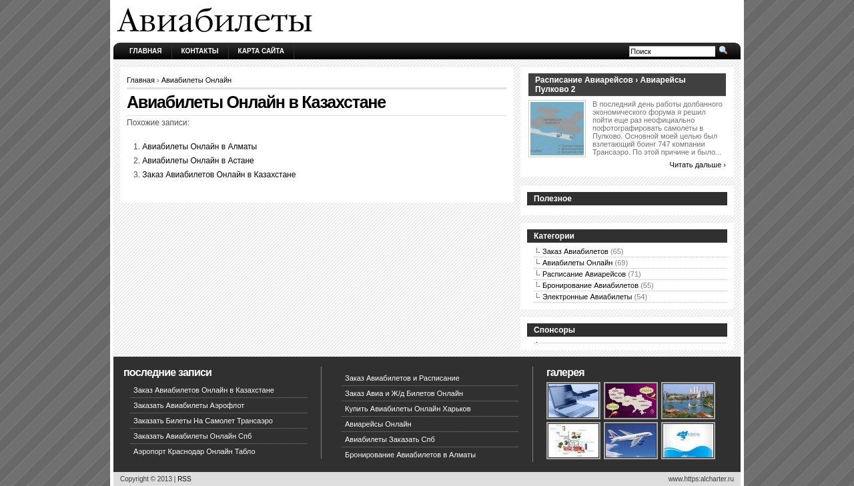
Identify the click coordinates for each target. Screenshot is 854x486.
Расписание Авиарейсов (584, 274)
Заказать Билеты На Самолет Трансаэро (203, 421)
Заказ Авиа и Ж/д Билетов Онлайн (404, 393)
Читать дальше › (698, 165)
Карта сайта (261, 51)
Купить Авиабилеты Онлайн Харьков (408, 409)
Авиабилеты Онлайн (196, 80)
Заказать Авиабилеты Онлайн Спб (192, 436)
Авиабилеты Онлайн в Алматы (199, 146)
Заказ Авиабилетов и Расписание (402, 378)
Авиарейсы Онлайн (378, 424)
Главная (145, 51)
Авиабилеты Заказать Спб (390, 439)
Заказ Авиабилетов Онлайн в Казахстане (219, 174)
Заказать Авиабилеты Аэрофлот (188, 405)
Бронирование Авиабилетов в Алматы (410, 455)
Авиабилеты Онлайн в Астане (198, 160)
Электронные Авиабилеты (587, 297)
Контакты (200, 51)
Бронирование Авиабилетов (590, 285)
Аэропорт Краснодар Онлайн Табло (194, 451)
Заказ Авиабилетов (575, 251)
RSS (184, 479)
